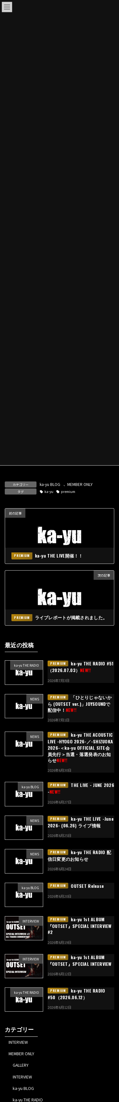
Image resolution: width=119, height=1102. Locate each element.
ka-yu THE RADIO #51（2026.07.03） (81, 667)
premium (68, 491)
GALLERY (21, 1065)
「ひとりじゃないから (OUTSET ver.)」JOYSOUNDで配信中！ (80, 703)
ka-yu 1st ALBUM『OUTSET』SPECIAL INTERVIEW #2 (80, 926)
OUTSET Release (87, 885)
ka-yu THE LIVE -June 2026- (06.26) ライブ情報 (81, 822)
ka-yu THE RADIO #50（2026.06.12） (76, 993)
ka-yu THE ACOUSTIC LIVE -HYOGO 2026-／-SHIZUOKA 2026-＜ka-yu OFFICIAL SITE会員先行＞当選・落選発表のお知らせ (80, 748)
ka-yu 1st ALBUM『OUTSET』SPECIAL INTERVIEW (80, 960)
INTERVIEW (18, 1042)
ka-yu (48, 491)
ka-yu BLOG (50, 484)
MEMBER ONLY (80, 484)
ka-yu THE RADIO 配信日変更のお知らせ (79, 855)
